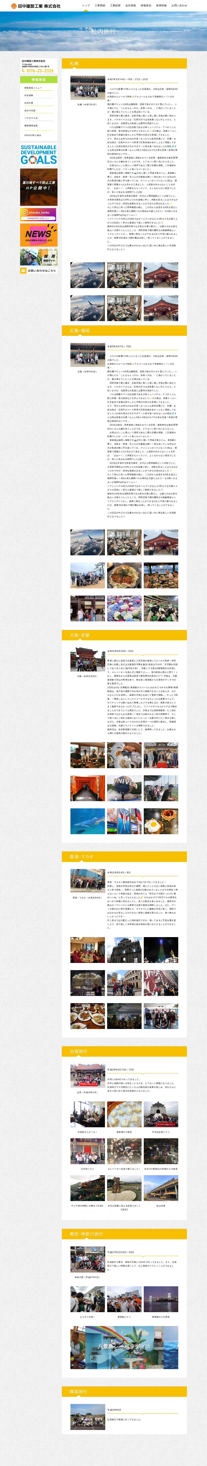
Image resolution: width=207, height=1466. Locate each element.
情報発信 (146, 5)
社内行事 (28, 102)
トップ (86, 5)
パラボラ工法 (31, 118)
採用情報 (161, 5)
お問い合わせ (179, 5)
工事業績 (100, 5)
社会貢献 (28, 95)
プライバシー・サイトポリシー (191, 1458)
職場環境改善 (31, 125)
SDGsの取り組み (32, 135)
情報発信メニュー (33, 87)
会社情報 (130, 5)
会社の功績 (30, 110)
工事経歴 (115, 5)
